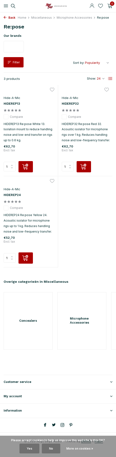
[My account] (92, 6)
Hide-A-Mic (12, 98)
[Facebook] (45, 425)
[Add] (25, 166)
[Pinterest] (71, 425)
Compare (13, 117)
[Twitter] (54, 425)
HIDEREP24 (12, 195)
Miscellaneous (43, 17)
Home (24, 17)
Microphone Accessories (76, 17)
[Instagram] (62, 425)
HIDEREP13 (12, 103)
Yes (29, 448)
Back (9, 17)
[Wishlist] (100, 6)
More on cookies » (79, 448)
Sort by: (78, 63)
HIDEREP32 (70, 103)
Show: (91, 78)
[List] (110, 78)
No (51, 448)
